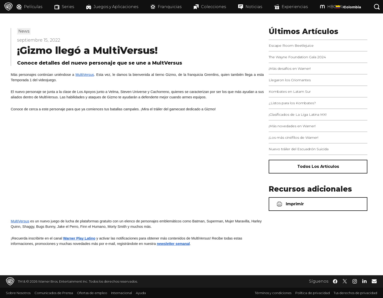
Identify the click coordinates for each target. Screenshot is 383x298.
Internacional (121, 293)
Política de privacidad (312, 293)
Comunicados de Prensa (53, 293)
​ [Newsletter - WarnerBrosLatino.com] (374, 281)
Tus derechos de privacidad (355, 293)
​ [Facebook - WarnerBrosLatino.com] (335, 281)
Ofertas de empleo (92, 293)
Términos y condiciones (273, 293)
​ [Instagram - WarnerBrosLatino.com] (355, 281)
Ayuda (141, 293)
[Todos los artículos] (318, 166)
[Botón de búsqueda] (377, 6)
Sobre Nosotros (18, 293)
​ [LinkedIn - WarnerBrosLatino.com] (364, 280)
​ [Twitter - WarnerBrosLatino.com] (345, 281)
